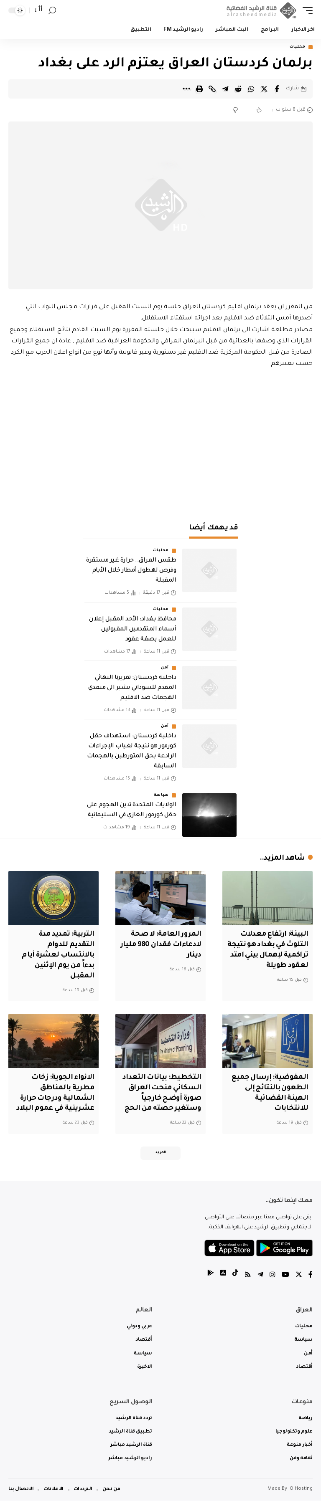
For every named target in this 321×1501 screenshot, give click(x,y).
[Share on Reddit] (238, 89)
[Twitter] (299, 1276)
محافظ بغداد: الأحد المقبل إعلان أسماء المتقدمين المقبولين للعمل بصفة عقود (132, 629)
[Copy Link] (212, 89)
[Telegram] (260, 1276)
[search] (52, 10)
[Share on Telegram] (225, 89)
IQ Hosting (300, 1489)
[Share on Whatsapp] (251, 89)
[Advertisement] (160, 441)
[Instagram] (272, 1276)
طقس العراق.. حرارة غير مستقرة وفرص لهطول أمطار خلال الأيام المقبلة (131, 571)
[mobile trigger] (305, 10)
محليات (298, 47)
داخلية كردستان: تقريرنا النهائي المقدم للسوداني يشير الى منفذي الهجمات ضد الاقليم (132, 688)
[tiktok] (235, 1276)
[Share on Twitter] (264, 89)
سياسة (161, 795)
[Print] (199, 89)
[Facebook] (310, 1276)
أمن (165, 668)
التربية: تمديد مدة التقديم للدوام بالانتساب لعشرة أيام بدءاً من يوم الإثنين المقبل (56, 955)
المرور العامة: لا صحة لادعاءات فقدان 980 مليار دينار (165, 945)
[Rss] (248, 1276)
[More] (186, 89)
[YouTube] (285, 1276)
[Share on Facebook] (277, 89)
